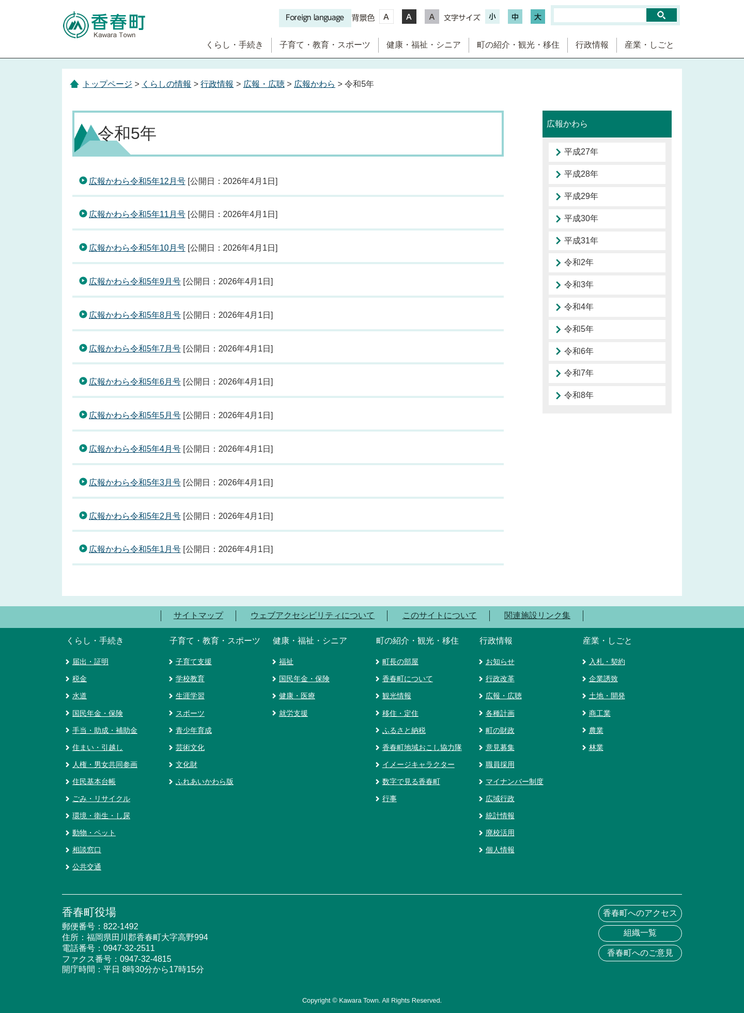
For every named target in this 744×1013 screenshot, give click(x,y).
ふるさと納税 (404, 730)
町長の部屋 (400, 661)
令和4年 (579, 306)
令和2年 (579, 262)
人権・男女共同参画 (104, 764)
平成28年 (581, 174)
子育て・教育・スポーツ (325, 44)
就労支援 (293, 713)
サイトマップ (198, 615)
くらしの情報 (166, 84)
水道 (79, 696)
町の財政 (500, 730)
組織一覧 (640, 932)
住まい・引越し (97, 747)
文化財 (186, 764)
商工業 (600, 713)
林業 (596, 747)
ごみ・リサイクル (101, 798)
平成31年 (581, 240)
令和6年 (579, 351)
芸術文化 (190, 747)
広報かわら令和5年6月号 (135, 381)
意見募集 (500, 747)
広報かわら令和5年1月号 (135, 549)
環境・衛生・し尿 (101, 815)
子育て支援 (194, 661)
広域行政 (500, 798)
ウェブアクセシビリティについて (313, 615)
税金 (79, 678)
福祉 (286, 661)
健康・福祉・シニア (423, 44)
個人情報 (500, 850)
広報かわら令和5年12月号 (137, 181)
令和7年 (579, 373)
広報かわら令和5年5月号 (135, 415)
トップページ (107, 84)
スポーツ (190, 713)
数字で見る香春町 (411, 781)
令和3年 (579, 284)
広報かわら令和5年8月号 (135, 315)
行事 (389, 798)
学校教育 (190, 678)
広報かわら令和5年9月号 (135, 281)
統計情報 (500, 815)
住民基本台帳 (94, 781)
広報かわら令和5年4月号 (135, 448)
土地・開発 (607, 696)
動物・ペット (94, 832)
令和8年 (579, 395)
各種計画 (500, 713)
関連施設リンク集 (537, 615)
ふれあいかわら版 (205, 781)
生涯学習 (190, 696)
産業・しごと (649, 44)
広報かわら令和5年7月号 (135, 348)
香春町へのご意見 (640, 952)
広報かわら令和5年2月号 (135, 516)
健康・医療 (297, 696)
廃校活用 (500, 832)
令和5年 (579, 329)
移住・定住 (400, 713)
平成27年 (581, 151)
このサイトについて (439, 615)
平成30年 (581, 218)
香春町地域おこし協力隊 (422, 747)
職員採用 (500, 764)
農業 (596, 730)
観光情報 (396, 696)
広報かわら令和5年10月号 (137, 247)
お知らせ (500, 661)
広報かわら (314, 84)
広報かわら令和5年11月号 (137, 214)
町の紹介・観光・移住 (518, 44)
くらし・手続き (235, 44)
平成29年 (581, 196)
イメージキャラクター (418, 764)
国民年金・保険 (97, 713)
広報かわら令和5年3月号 (135, 482)
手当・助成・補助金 (104, 730)
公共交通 (86, 867)
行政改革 (500, 678)
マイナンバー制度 (515, 781)
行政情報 (592, 44)
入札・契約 (607, 661)
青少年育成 (194, 730)
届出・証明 (90, 661)
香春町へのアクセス (640, 913)
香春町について (407, 678)
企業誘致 (603, 678)
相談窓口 (86, 850)
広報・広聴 (264, 84)
